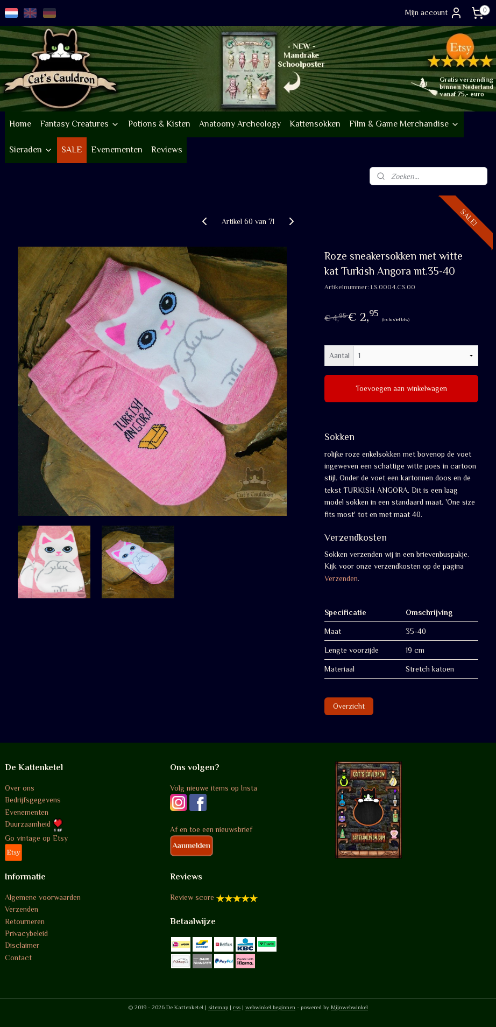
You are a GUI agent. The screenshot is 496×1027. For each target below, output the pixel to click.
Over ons (19, 788)
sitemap (218, 1007)
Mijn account (434, 12)
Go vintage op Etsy (36, 838)
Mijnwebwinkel (349, 1007)
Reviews (166, 150)
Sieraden (31, 150)
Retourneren (25, 921)
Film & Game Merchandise (404, 124)
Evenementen (117, 150)
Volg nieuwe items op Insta (213, 788)
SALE (71, 150)
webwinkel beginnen (270, 1007)
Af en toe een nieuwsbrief (211, 829)
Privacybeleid (26, 933)
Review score (192, 897)
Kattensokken (315, 124)
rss (236, 1007)
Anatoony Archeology (240, 124)
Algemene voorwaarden (43, 897)
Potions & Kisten (159, 124)
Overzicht (349, 706)
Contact (18, 957)
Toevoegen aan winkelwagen (401, 389)
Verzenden (341, 578)
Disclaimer (22, 945)
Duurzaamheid (34, 824)
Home (20, 124)
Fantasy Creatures (79, 124)
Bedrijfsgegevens (33, 799)
